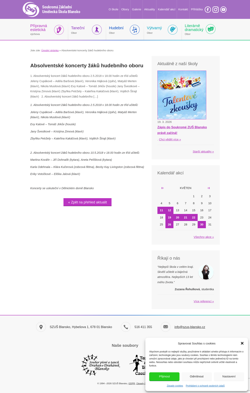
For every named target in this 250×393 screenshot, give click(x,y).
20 (177, 217)
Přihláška (197, 9)
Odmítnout (197, 376)
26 (169, 224)
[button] (242, 343)
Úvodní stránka (50, 50)
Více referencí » (204, 301)
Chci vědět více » (170, 139)
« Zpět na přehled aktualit (87, 202)
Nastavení (229, 376)
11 (161, 210)
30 (201, 224)
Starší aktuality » (203, 151)
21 (185, 217)
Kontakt (183, 9)
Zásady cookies (175, 385)
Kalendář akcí (166, 9)
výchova (38, 29)
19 (169, 217)
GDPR (132, 383)
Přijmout (164, 376)
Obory (125, 9)
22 (193, 217)
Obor (78, 30)
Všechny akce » (204, 237)
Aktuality (149, 9)
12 (169, 210)
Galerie (136, 9)
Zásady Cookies (144, 383)
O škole (113, 9)
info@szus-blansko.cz (189, 327)
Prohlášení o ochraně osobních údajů (205, 385)
